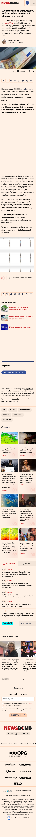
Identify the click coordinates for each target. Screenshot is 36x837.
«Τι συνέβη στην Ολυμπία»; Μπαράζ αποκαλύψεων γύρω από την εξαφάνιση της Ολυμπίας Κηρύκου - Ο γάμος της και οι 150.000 (27, 515)
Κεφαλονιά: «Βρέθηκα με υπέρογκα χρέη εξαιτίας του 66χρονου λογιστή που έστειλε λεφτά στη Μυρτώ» (27, 478)
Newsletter (15, 399)
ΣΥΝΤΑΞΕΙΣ (6, 415)
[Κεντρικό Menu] (33, 3)
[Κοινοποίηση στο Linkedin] (23, 80)
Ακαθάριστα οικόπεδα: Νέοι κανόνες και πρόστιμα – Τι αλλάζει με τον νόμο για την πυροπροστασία (16, 574)
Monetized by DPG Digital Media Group (23, 791)
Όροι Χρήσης (13, 743)
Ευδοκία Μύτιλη (13, 40)
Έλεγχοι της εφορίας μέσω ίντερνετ (20, 327)
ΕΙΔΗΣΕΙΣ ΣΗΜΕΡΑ (25, 410)
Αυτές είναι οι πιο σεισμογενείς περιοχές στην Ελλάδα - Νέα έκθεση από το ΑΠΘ (26, 449)
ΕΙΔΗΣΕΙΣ (12, 410)
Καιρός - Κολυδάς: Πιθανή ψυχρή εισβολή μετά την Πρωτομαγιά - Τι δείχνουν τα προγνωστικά (9, 513)
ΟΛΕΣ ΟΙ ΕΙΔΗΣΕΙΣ (28, 623)
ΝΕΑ (4, 410)
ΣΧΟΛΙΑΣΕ (21, 71)
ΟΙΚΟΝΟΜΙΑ (4, 71)
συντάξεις (9, 23)
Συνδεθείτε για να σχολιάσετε (13, 372)
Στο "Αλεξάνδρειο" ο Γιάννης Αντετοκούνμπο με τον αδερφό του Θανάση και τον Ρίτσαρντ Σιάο (18, 596)
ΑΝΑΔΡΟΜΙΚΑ (7, 420)
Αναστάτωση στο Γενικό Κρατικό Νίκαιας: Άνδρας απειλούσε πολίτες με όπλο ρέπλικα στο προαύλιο (17, 585)
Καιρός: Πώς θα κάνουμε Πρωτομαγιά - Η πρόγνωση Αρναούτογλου (9, 449)
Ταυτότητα (4, 743)
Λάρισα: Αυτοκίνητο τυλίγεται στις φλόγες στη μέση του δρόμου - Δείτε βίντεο (17, 605)
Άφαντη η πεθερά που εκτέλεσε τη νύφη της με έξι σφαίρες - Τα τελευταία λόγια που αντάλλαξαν (27, 546)
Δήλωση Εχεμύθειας (25, 743)
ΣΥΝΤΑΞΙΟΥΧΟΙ (18, 415)
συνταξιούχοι (25, 89)
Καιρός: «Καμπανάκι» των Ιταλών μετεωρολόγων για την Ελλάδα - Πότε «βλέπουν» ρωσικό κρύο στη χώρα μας (9, 547)
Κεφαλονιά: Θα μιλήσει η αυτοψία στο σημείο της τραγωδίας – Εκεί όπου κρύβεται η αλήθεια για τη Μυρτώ (10, 664)
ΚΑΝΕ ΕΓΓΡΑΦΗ (18, 715)
